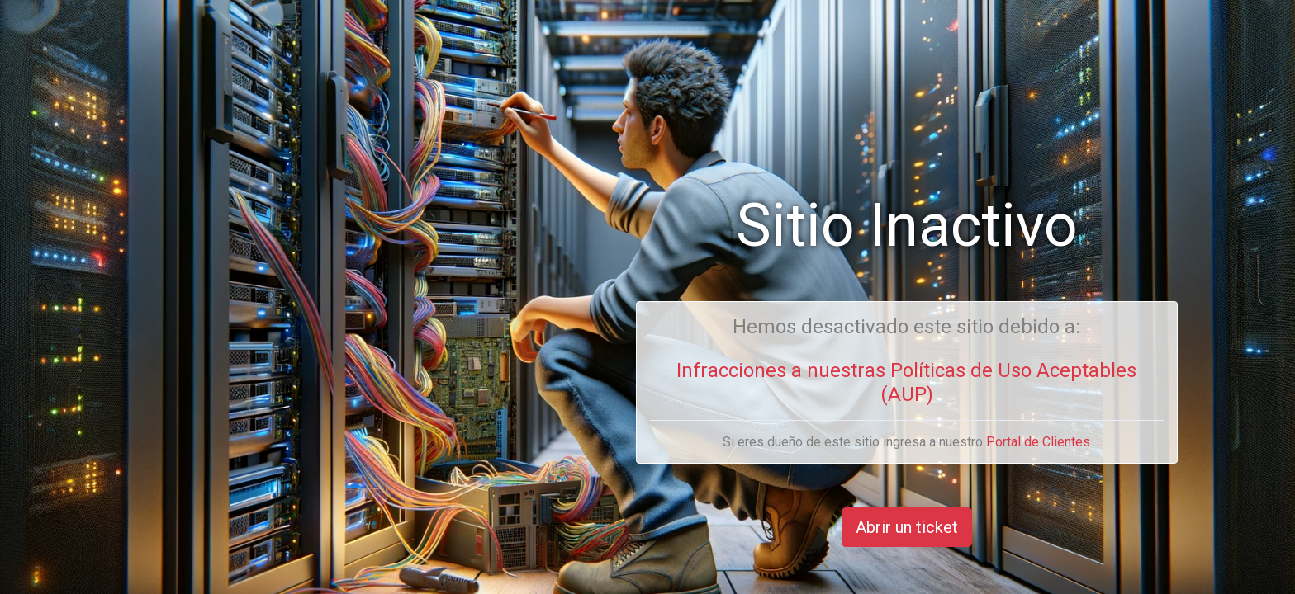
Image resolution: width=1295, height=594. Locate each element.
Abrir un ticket (907, 527)
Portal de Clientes (1038, 442)
